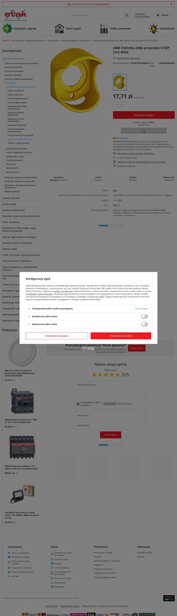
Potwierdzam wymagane (56, 336)
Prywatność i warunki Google (39, 294)
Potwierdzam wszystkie (121, 336)
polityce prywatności (63, 291)
